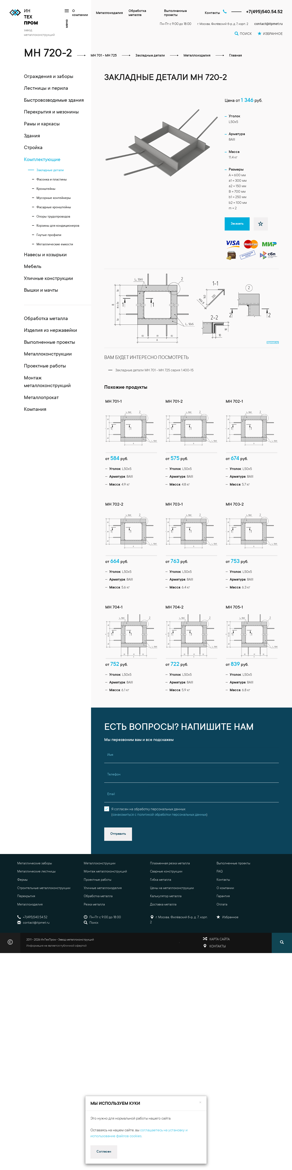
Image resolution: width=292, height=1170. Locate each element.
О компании (80, 13)
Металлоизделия (109, 13)
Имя (110, 781)
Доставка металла (163, 931)
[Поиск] (282, 969)
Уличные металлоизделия (103, 914)
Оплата (222, 931)
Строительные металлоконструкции (43, 914)
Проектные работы (97, 906)
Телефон (113, 801)
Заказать (237, 224)
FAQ (220, 898)
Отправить (118, 860)
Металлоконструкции (99, 889)
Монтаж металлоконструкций (105, 898)
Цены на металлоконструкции (172, 914)
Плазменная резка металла (170, 889)
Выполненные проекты (175, 13)
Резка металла (94, 931)
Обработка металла (137, 13)
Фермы (22, 906)
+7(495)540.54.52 (264, 12)
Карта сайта (219, 965)
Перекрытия (26, 922)
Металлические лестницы (36, 898)
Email (111, 820)
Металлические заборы (34, 889)
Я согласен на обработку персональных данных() (159, 838)
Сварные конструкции (166, 898)
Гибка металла (160, 906)
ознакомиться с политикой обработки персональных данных (159, 841)
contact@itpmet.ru (268, 24)
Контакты (212, 13)
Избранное (227, 943)
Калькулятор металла (165, 922)
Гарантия (223, 922)
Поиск (91, 949)
